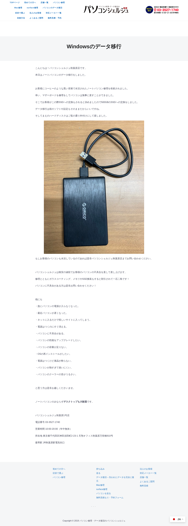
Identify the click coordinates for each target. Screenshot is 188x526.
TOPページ (56, 2)
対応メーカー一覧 (115, 8)
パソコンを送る (103, 472)
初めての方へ (72, 2)
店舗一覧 (86, 2)
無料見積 (144, 465)
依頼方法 (132, 8)
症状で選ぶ (81, 8)
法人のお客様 (97, 8)
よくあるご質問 (86, 13)
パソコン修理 (100, 2)
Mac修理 (115, 2)
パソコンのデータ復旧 (62, 8)
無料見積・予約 (104, 13)
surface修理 (129, 2)
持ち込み (100, 448)
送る (98, 452)
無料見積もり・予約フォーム (109, 477)
